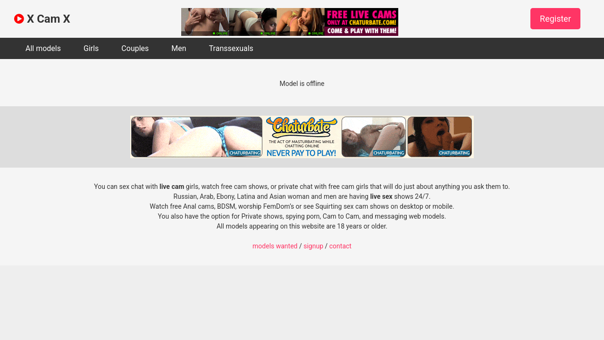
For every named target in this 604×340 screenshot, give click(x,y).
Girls (91, 48)
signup (313, 246)
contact (340, 246)
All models (43, 48)
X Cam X (42, 19)
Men (178, 48)
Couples (135, 48)
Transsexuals (231, 48)
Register (555, 19)
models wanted (274, 246)
